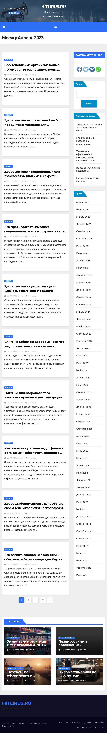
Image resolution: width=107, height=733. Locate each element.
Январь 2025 (83, 282)
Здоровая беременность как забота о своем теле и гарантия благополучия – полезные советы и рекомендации (34, 508)
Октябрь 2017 (83, 538)
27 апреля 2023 (15, 513)
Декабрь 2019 (83, 516)
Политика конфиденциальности (90, 727)
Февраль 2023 (84, 392)
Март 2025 (82, 268)
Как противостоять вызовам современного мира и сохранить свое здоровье (34, 231)
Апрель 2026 (83, 202)
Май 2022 (81, 458)
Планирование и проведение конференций (85, 141)
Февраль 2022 (84, 480)
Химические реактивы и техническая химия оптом (89, 127)
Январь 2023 (83, 399)
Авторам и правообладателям (78, 722)
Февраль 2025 (84, 275)
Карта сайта (99, 722)
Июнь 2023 (82, 363)
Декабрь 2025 (83, 224)
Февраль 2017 (83, 568)
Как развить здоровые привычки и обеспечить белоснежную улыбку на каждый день (33, 559)
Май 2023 (81, 370)
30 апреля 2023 (15, 75)
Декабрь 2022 (83, 407)
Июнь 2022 (82, 451)
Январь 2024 (83, 312)
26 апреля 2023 (15, 565)
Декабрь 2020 (83, 494)
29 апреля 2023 (15, 181)
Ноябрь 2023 (83, 326)
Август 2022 (82, 436)
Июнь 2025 (82, 253)
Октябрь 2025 (83, 231)
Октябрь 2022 (83, 421)
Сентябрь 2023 (84, 341)
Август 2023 (82, 348)
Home (61, 722)
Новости (8, 59)
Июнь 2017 (82, 546)
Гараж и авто (13, 638)
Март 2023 (82, 385)
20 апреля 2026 (17, 650)
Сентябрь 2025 (84, 238)
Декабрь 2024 (83, 290)
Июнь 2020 (82, 502)
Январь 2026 (83, 216)
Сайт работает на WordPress (15, 724)
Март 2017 (81, 560)
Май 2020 (81, 509)
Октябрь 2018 (83, 524)
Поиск (79, 84)
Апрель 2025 (83, 260)
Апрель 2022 (83, 465)
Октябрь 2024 (83, 297)
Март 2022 (82, 472)
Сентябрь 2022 (84, 429)
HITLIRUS (31, 75)
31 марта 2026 (16, 680)
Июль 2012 (82, 575)
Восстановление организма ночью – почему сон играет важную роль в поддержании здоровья (32, 69)
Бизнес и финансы (66, 638)
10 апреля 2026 (68, 650)
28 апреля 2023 (15, 403)
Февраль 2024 (84, 304)
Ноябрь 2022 (83, 414)
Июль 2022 (82, 443)
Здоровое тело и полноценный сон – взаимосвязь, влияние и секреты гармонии (33, 176)
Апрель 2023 (83, 377)
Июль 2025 (82, 246)
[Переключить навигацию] (56, 26)
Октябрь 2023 (83, 333)
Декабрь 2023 (83, 319)
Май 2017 (81, 553)
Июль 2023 (82, 355)
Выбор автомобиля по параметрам (77, 673)
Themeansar (7, 726)
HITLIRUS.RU (53, 6)
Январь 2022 (83, 487)
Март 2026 (82, 209)
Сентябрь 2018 (84, 531)
